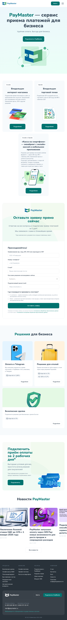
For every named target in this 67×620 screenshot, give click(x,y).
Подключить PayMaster (33, 39)
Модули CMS (38, 579)
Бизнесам (21, 565)
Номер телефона (13, 259)
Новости (53, 577)
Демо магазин (38, 576)
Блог (51, 574)
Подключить (15, 482)
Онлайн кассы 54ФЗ (8, 571)
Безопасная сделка (8, 569)
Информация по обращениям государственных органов (22, 611)
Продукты (5, 565)
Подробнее (17, 126)
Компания (53, 565)
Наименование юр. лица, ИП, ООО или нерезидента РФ (25, 252)
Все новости (33, 550)
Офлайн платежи (23, 571)
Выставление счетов (8, 577)
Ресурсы (37, 565)
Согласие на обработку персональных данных (46, 310)
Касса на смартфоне (24, 574)
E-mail (10, 267)
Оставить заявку (33, 306)
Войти (55, 3)
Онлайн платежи (23, 569)
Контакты (53, 571)
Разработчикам (39, 573)
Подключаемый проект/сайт (17, 283)
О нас (52, 569)
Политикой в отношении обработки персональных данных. (32, 312)
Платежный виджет (8, 574)
